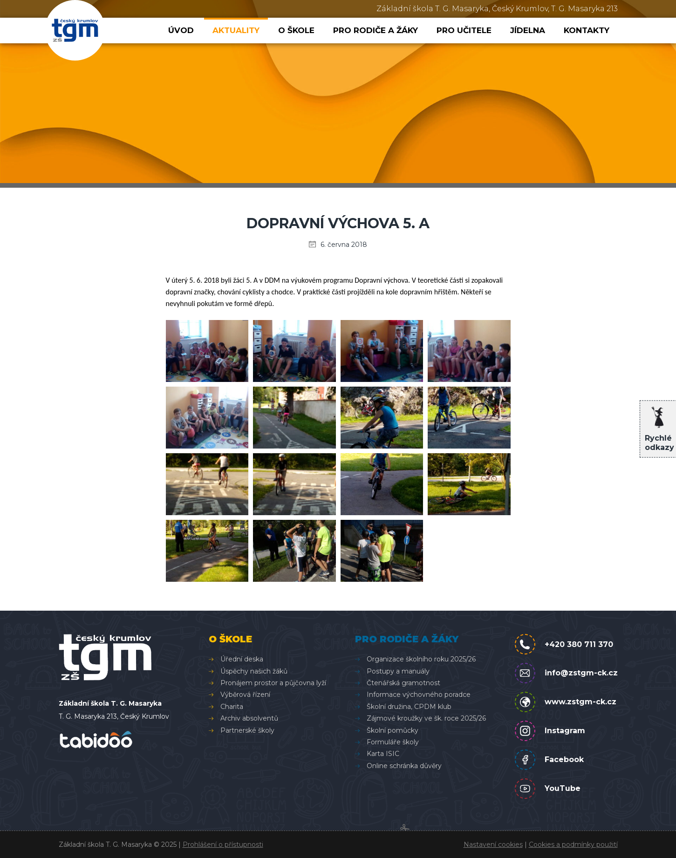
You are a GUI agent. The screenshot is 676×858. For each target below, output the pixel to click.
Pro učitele (464, 30)
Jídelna (527, 30)
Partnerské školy (247, 730)
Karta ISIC (383, 753)
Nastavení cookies (493, 844)
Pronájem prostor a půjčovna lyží (273, 683)
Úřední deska (241, 659)
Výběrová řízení (245, 694)
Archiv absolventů (249, 718)
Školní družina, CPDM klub (409, 706)
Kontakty (586, 30)
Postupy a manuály (398, 671)
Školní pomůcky (392, 730)
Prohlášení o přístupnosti (223, 844)
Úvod (181, 30)
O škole (296, 30)
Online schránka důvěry (404, 766)
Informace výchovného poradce (419, 694)
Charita (231, 706)
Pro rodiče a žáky (375, 30)
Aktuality (235, 30)
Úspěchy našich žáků (253, 671)
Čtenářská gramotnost (403, 683)
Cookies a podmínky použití (573, 844)
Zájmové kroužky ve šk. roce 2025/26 (426, 718)
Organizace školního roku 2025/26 (421, 659)
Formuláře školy (393, 742)
